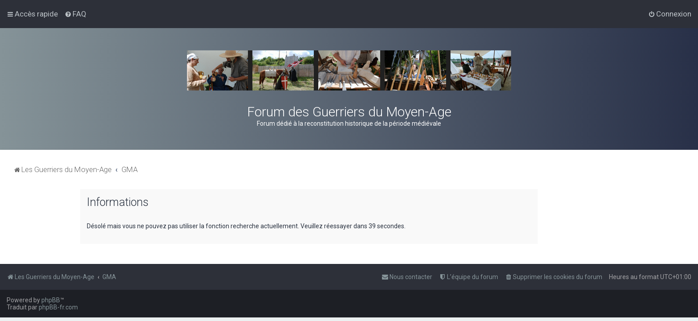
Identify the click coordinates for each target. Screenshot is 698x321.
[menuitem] (75, 14)
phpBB (50, 300)
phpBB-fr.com (58, 307)
